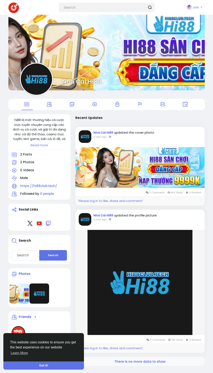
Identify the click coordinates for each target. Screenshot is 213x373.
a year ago (99, 139)
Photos (24, 276)
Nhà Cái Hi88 (82, 81)
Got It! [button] (43, 365)
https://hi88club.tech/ (38, 188)
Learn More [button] (19, 353)
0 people (47, 196)
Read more (39, 147)
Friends (25, 319)
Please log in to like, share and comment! (110, 203)
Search (53, 258)
